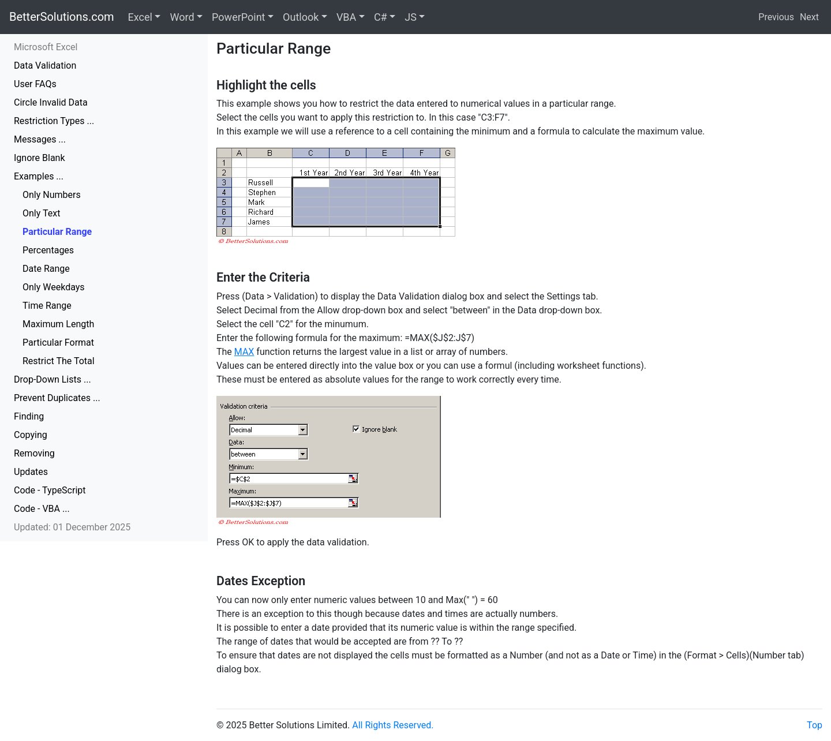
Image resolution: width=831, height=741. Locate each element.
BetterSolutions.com (61, 17)
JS (411, 17)
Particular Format (58, 342)
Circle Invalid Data (51, 102)
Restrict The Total (59, 360)
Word (182, 17)
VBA (346, 17)
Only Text (41, 213)
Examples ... (38, 176)
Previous (776, 17)
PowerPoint (238, 17)
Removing (34, 453)
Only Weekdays (54, 287)
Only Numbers (52, 194)
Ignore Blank (39, 157)
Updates (31, 471)
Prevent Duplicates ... (57, 397)
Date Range (46, 268)
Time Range (47, 305)
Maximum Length (58, 324)
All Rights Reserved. (392, 725)
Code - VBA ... (42, 508)
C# (380, 17)
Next (809, 17)
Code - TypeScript (50, 490)
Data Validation (45, 65)
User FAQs (35, 83)
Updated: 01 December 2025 (72, 527)
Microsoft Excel (45, 47)
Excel (140, 17)
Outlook (301, 17)
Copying (30, 434)
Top (814, 725)
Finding (29, 416)
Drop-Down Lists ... (52, 379)
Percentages (48, 250)
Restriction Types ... (54, 120)
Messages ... (40, 139)
